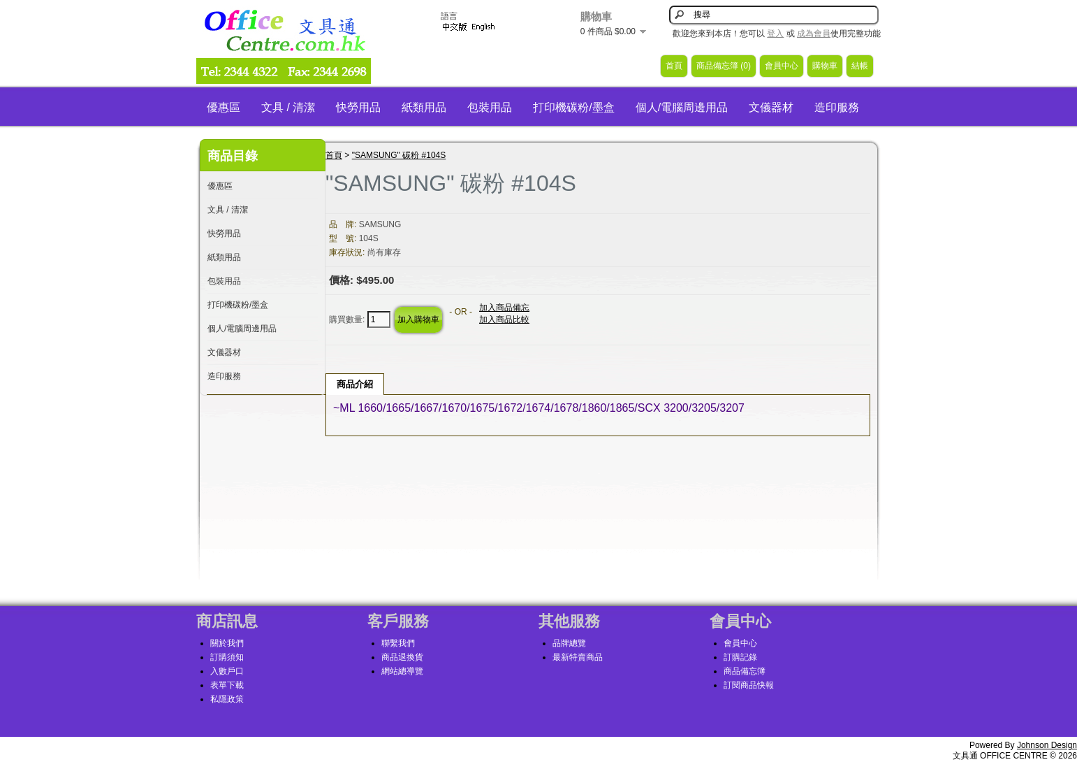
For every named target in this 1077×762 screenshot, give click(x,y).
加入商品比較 (504, 319)
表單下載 (227, 685)
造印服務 (836, 107)
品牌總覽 (569, 643)
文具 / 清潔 (288, 107)
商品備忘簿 (744, 671)
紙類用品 (424, 107)
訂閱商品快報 (749, 685)
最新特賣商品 (577, 657)
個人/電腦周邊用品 (682, 107)
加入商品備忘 (504, 307)
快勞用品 (358, 107)
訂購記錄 (740, 657)
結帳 (859, 66)
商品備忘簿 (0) (723, 66)
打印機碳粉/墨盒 (573, 107)
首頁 (674, 66)
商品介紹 (355, 384)
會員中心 (781, 66)
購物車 (824, 66)
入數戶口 (227, 671)
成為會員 (813, 33)
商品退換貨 (402, 657)
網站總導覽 (402, 671)
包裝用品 (489, 107)
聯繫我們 (398, 643)
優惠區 (223, 107)
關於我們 (227, 643)
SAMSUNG (380, 224)
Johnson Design (1047, 745)
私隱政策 (227, 699)
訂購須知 (227, 657)
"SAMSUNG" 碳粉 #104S (399, 155)
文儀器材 (771, 107)
